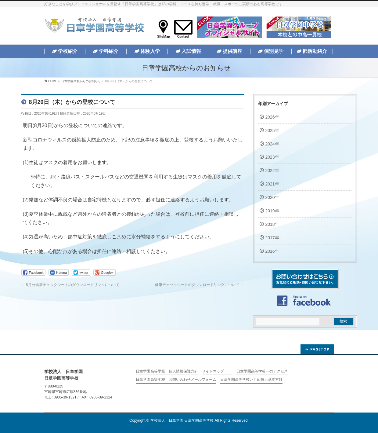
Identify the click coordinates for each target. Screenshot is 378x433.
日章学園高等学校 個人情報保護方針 (167, 371)
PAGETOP (319, 349)
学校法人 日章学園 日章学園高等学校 (182, 420)
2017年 (272, 237)
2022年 (272, 170)
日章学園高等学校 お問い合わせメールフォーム (176, 380)
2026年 (272, 117)
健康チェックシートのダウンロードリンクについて (199, 285)
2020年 (272, 197)
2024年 (272, 143)
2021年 (272, 184)
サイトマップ (213, 371)
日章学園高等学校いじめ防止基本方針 (251, 380)
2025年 (272, 130)
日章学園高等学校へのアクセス (262, 371)
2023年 (272, 157)
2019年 (272, 210)
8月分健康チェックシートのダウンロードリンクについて (70, 285)
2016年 (272, 251)
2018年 (272, 224)
